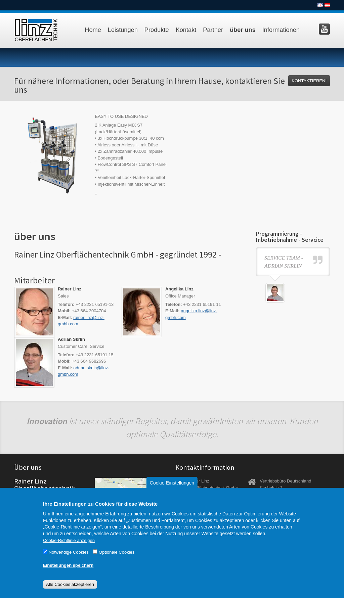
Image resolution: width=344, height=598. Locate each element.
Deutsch (327, 5)
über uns (243, 30)
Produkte (156, 30)
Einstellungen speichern (68, 573)
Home (93, 30)
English (320, 5)
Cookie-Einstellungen (172, 491)
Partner (213, 30)
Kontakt (186, 30)
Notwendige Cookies (69, 560)
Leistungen (123, 30)
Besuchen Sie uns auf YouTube (324, 29)
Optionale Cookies (116, 560)
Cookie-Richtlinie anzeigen (69, 548)
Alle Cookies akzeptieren (70, 592)
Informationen (281, 30)
